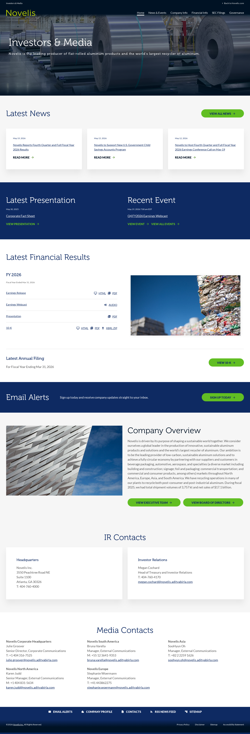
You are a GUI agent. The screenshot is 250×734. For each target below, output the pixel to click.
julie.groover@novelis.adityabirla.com (31, 661)
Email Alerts (60, 713)
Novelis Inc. (18, 726)
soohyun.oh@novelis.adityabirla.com (193, 661)
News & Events (157, 12)
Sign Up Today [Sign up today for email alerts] (220, 397)
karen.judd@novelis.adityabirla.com (30, 689)
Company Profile (96, 713)
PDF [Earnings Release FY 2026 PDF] (112, 293)
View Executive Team (152, 503)
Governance (236, 12)
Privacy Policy (183, 726)
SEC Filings (218, 12)
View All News (220, 113)
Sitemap (193, 713)
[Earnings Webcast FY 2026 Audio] (61, 305)
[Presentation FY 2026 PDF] (61, 316)
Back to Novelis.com (234, 3)
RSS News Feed (163, 713)
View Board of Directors (210, 503)
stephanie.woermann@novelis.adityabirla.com (118, 689)
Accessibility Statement (233, 726)
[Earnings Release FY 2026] (56, 293)
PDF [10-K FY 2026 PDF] (95, 328)
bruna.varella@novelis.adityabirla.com (113, 661)
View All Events (163, 224)
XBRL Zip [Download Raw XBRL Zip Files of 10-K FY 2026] (109, 328)
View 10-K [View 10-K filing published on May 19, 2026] (224, 362)
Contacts (131, 713)
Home (140, 12)
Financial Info (200, 12)
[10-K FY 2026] (47, 328)
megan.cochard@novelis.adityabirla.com (165, 583)
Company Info (179, 12)
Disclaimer (200, 726)
